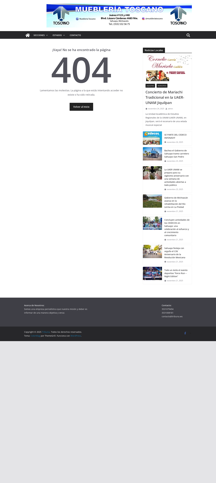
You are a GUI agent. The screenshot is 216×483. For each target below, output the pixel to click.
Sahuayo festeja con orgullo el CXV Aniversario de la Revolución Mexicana (174, 253)
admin (170, 108)
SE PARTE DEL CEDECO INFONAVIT (175, 136)
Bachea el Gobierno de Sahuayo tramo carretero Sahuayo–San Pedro (176, 153)
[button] (46, 35)
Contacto (75, 35)
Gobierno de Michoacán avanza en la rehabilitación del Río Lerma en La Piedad (176, 202)
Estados (57, 35)
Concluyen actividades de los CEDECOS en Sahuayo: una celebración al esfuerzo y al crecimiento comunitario (177, 227)
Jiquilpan (150, 86)
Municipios (162, 86)
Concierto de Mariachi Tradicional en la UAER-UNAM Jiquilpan (165, 97)
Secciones (39, 35)
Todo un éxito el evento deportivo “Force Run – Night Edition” (175, 273)
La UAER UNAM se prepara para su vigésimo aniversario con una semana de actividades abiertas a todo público (176, 177)
